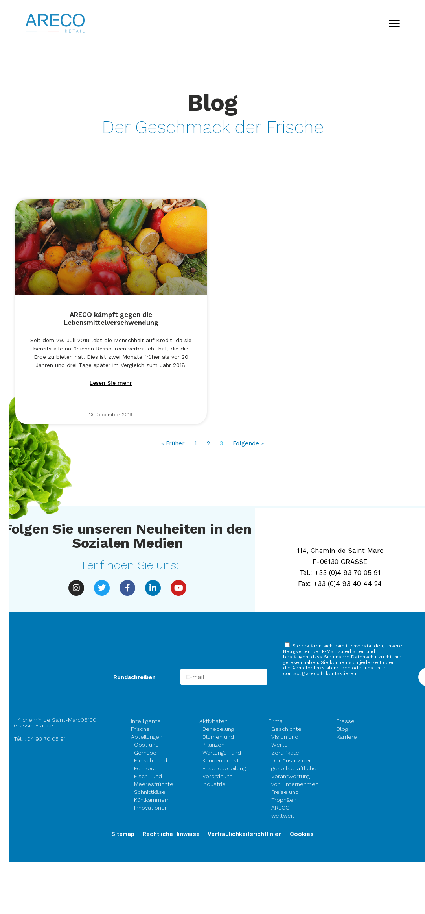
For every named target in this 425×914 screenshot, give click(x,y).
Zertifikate (285, 752)
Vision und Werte (284, 741)
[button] (394, 24)
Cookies (302, 834)
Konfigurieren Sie (156, 202)
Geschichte (286, 729)
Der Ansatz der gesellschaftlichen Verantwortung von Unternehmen (295, 772)
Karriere (347, 737)
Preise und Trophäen (285, 796)
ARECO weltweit (282, 812)
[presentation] (343, 697)
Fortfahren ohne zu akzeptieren (168, 17)
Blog (342, 729)
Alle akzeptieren (74, 202)
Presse (346, 721)
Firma (277, 721)
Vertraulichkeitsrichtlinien (245, 834)
